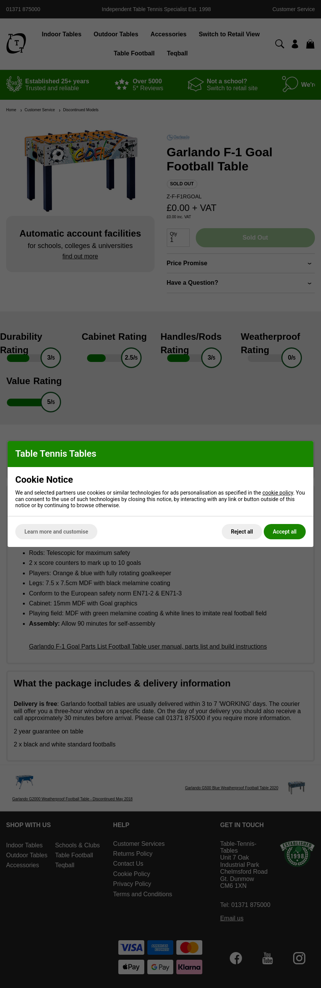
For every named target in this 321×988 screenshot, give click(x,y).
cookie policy (277, 493)
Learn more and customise (56, 532)
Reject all (242, 532)
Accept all (285, 532)
